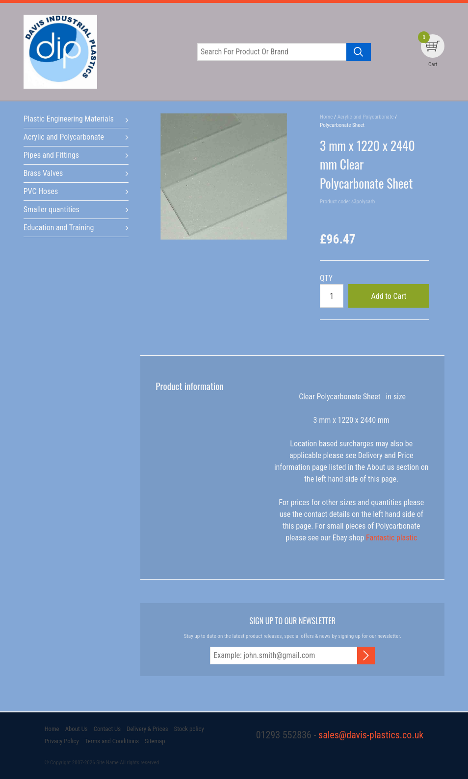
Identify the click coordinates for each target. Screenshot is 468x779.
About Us (76, 728)
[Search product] (358, 52)
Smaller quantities (51, 209)
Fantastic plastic (391, 537)
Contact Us (107, 728)
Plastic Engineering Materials (69, 118)
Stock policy (189, 728)
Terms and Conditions (112, 741)
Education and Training (59, 227)
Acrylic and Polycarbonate (64, 137)
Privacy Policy (62, 741)
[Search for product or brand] (271, 52)
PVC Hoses (41, 191)
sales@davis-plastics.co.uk (370, 735)
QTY (326, 278)
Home (52, 728)
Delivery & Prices (147, 728)
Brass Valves (43, 173)
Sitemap (155, 741)
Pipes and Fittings (51, 155)
